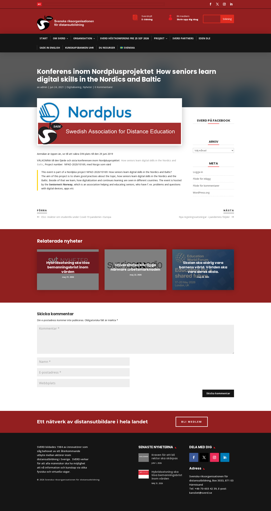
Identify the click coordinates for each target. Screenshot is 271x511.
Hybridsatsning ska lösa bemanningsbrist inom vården (68, 267)
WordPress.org (201, 192)
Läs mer (51, 5)
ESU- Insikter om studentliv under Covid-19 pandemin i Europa (76, 217)
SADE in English (50, 47)
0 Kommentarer (104, 87)
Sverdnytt (147, 16)
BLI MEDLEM (191, 421)
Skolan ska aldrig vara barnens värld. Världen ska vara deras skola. (203, 267)
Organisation (82, 38)
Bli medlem (183, 16)
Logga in (198, 172)
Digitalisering (74, 87)
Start (44, 38)
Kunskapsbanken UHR (79, 47)
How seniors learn (131, 160)
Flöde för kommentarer (206, 185)
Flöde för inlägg (202, 178)
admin (43, 87)
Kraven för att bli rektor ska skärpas (165, 456)
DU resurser (107, 47)
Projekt (159, 38)
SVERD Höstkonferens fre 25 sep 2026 (124, 38)
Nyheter (87, 87)
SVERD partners (183, 38)
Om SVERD (59, 38)
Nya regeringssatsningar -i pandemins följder (204, 217)
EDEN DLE (204, 38)
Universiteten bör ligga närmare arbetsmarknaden (135, 267)
